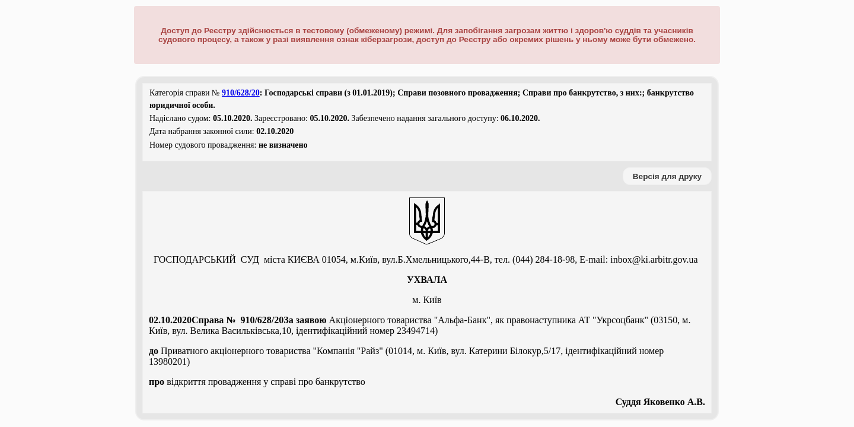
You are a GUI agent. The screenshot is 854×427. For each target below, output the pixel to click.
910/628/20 (241, 92)
